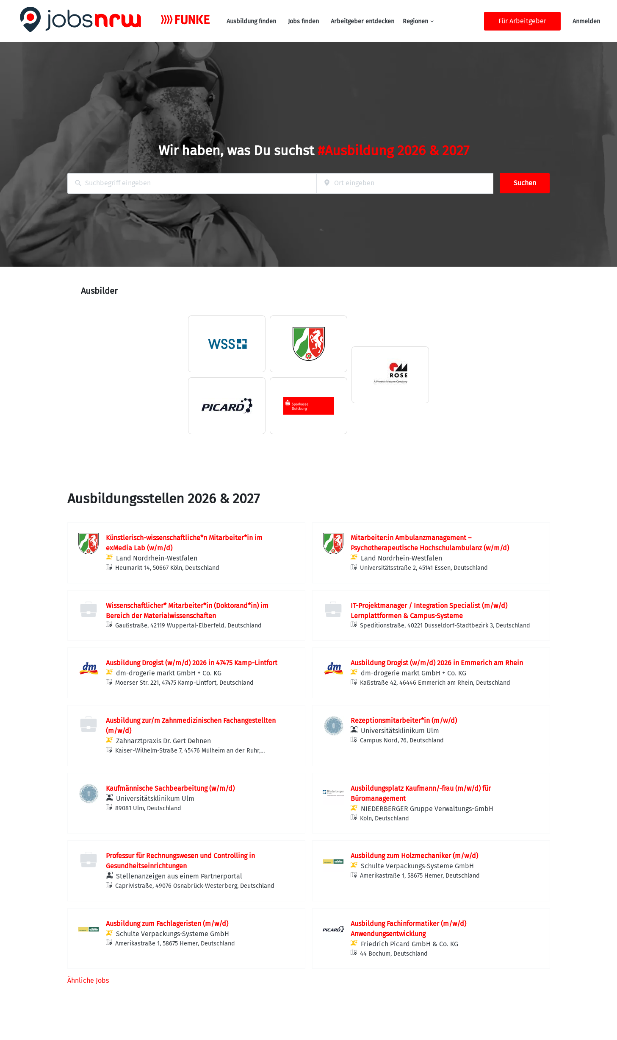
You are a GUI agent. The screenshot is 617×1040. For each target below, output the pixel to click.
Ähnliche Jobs (88, 980)
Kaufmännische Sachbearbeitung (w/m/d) (170, 788)
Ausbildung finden (251, 21)
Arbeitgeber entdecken (362, 21)
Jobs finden (303, 21)
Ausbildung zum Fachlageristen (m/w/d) (167, 924)
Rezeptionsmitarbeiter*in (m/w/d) (404, 721)
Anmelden (586, 21)
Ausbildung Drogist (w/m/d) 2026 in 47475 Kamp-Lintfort (191, 663)
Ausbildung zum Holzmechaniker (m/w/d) (414, 856)
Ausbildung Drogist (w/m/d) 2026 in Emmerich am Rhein (437, 663)
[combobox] (192, 183)
